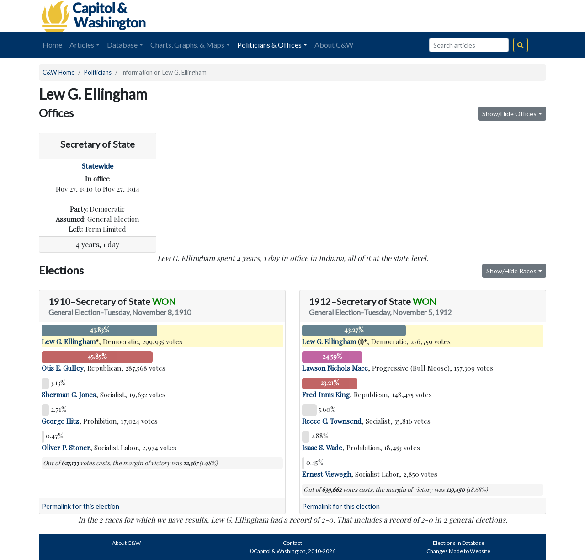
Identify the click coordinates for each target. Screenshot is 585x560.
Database (122, 44)
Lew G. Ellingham (69, 341)
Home (52, 44)
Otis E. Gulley (62, 368)
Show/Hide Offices (509, 113)
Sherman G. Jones (69, 394)
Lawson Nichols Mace (335, 368)
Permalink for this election (80, 506)
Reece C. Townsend (332, 421)
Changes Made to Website (458, 551)
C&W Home (58, 72)
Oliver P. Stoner (66, 447)
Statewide (97, 165)
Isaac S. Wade (322, 447)
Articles (81, 44)
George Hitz (60, 421)
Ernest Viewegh (326, 474)
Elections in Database (458, 542)
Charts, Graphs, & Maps (187, 44)
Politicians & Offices (269, 44)
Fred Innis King (326, 394)
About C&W (333, 44)
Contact (292, 542)
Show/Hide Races (511, 271)
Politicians (98, 72)
